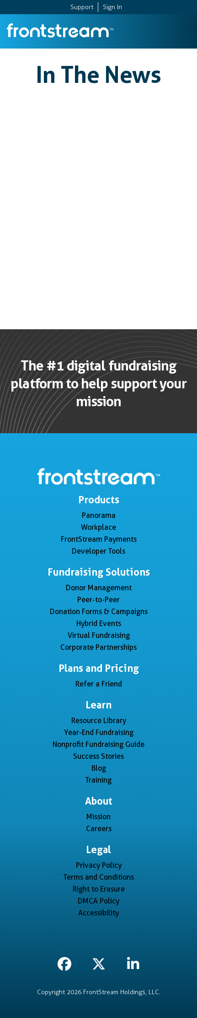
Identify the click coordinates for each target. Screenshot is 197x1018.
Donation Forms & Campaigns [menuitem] (99, 611)
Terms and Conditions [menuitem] (99, 877)
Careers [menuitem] (99, 828)
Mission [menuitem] (98, 816)
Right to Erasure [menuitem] (99, 889)
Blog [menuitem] (98, 768)
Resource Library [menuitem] (98, 720)
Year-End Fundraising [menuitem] (98, 732)
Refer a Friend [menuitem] (98, 684)
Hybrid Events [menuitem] (98, 623)
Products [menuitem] (98, 499)
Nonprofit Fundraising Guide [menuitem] (98, 744)
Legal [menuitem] (98, 849)
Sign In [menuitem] (112, 7)
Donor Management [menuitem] (99, 587)
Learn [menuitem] (98, 704)
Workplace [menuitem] (98, 527)
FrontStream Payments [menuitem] (99, 539)
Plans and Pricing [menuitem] (99, 668)
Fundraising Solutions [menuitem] (99, 571)
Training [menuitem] (98, 780)
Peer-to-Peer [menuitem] (98, 599)
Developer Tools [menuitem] (98, 551)
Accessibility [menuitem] (98, 913)
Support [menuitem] (81, 7)
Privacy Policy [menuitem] (99, 865)
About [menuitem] (98, 800)
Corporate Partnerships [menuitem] (98, 647)
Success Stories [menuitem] (98, 756)
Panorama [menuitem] (99, 515)
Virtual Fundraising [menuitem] (99, 635)
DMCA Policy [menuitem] (98, 901)
